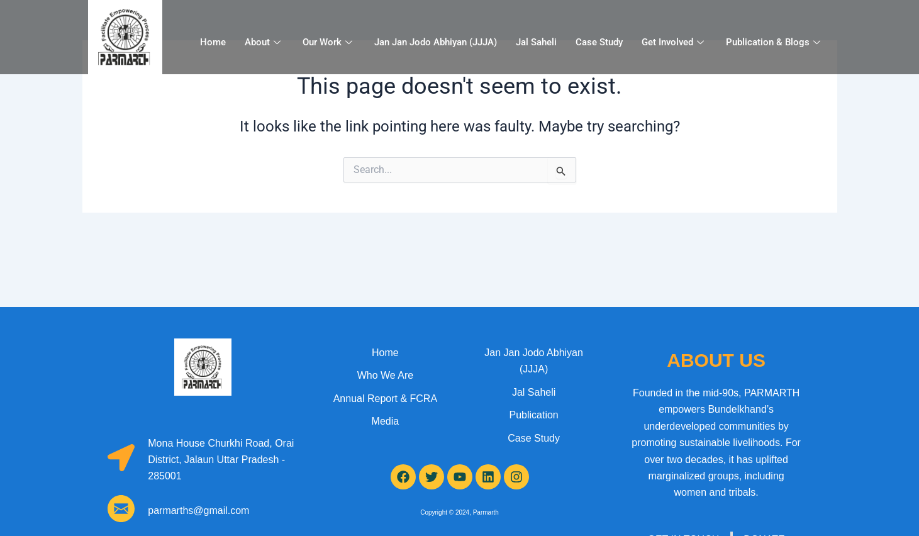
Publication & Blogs (774, 42)
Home (213, 42)
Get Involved (674, 42)
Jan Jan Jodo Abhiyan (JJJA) (435, 42)
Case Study (599, 42)
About (264, 42)
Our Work (329, 42)
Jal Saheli (536, 42)
